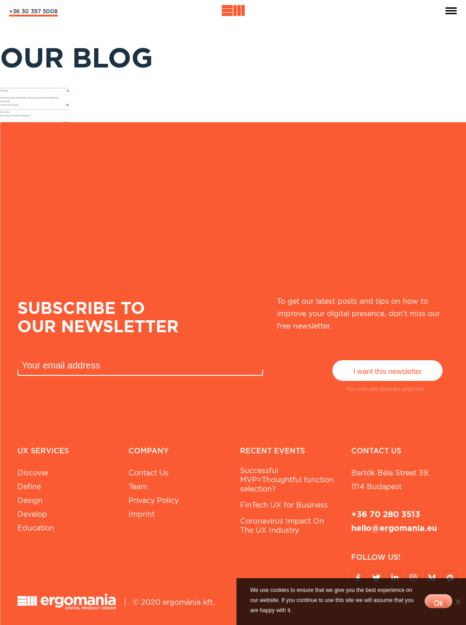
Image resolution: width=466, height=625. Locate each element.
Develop (32, 514)
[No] (457, 601)
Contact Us (148, 473)
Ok (438, 603)
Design (30, 500)
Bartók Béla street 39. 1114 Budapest (390, 480)
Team (138, 486)
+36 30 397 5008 (33, 11)
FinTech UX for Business (284, 505)
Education (35, 528)
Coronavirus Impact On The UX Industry (282, 526)
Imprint (142, 514)
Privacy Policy (154, 500)
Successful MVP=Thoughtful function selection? (287, 479)
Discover (33, 473)
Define (29, 486)
